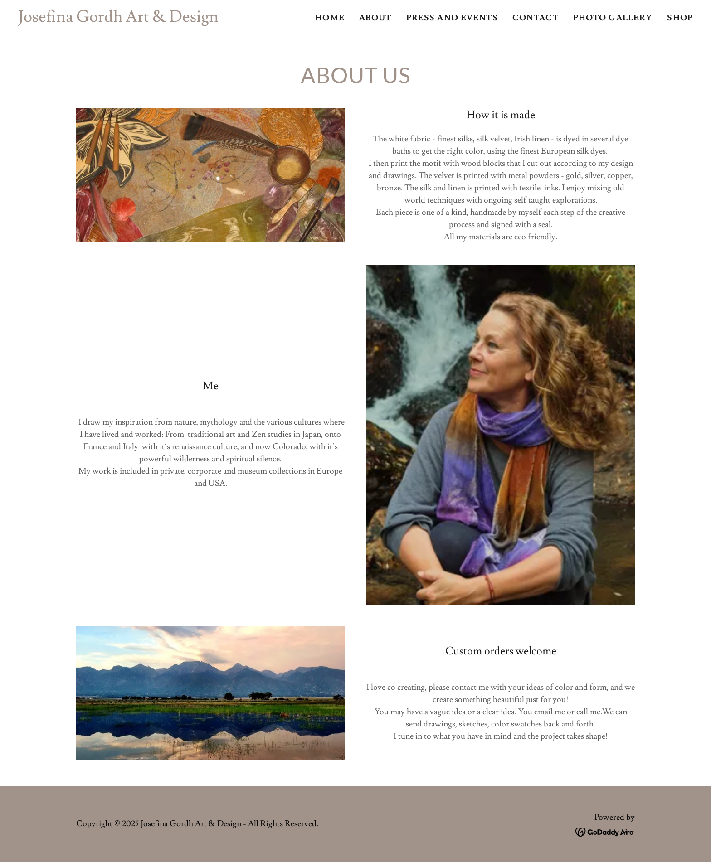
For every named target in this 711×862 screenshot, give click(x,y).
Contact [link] (535, 18)
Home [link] (330, 18)
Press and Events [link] (452, 18)
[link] (118, 19)
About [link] (375, 18)
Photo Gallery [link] (613, 18)
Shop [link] (680, 18)
